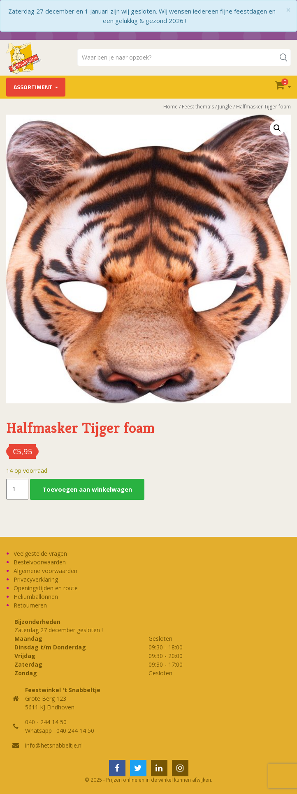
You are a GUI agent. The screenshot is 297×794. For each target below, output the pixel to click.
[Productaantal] (17, 489)
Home (170, 106)
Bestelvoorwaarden (40, 562)
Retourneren (30, 605)
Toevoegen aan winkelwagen (87, 489)
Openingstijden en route (46, 588)
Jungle (225, 106)
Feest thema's (198, 106)
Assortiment (33, 87)
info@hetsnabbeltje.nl (54, 745)
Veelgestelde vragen (40, 553)
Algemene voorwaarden (45, 571)
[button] (277, 128)
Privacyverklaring (36, 579)
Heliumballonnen (36, 597)
